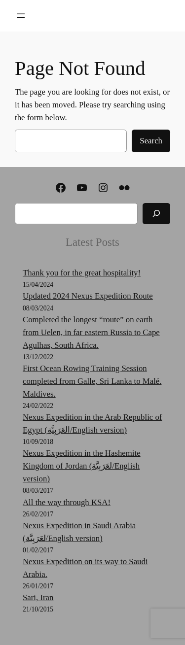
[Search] (156, 213)
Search (151, 140)
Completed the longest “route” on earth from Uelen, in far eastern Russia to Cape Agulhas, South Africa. (91, 332)
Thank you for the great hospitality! (82, 272)
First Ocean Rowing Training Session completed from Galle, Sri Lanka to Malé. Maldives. (92, 381)
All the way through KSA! (67, 502)
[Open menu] (21, 16)
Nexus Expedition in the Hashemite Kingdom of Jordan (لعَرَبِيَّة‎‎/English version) (82, 465)
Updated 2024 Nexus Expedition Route (88, 296)
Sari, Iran (38, 597)
